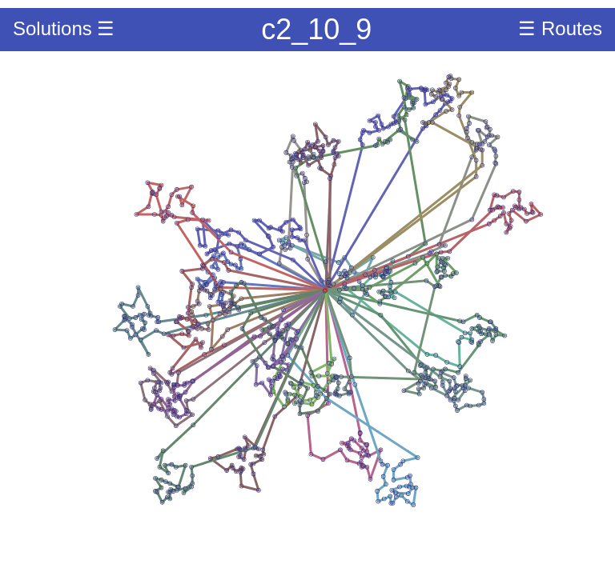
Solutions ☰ (64, 28)
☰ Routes (560, 28)
